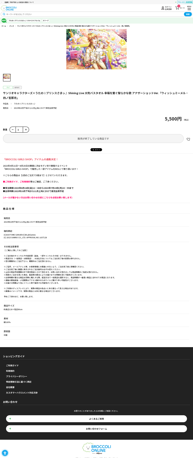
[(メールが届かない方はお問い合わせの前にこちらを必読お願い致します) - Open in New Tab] (37, 197)
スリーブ (46, 20)
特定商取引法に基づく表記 (18, 381)
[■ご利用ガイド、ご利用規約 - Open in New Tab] (16, 181)
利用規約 (10, 370)
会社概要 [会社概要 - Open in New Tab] (10, 387)
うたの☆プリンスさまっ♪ (25, 103)
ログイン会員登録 (168, 8)
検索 (188, 14)
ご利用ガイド (12, 365)
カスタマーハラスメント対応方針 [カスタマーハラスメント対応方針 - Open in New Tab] (22, 392)
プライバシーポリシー (16, 376)
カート (181, 7)
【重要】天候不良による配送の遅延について (19, 2)
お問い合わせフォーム (96, 428)
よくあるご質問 (96, 418)
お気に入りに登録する (188, 139)
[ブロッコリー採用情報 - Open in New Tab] (185, 2)
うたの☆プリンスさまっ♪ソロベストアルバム (24, 20)
